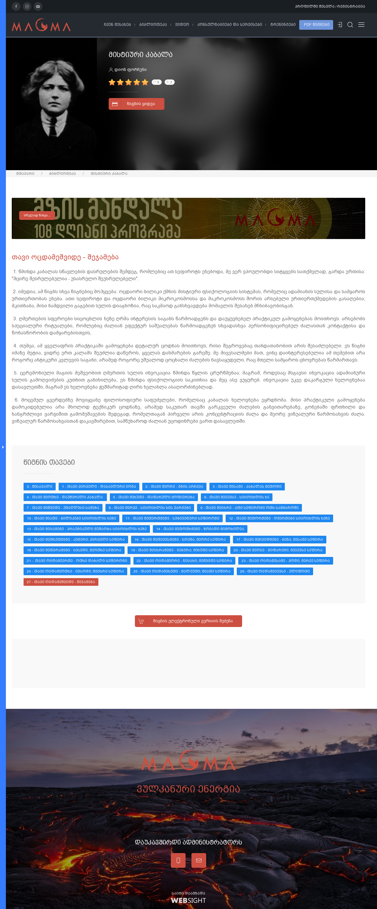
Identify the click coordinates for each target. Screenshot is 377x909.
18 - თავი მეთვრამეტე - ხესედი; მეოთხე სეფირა (74, 550)
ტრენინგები (283, 24)
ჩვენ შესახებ (117, 24)
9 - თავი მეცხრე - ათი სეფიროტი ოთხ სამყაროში (249, 508)
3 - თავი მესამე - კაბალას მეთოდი (247, 487)
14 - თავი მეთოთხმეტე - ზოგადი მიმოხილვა (200, 529)
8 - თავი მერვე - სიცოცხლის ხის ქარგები (150, 508)
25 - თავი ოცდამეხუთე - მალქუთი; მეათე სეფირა (182, 571)
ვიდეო (182, 24)
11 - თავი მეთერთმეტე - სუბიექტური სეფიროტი (172, 518)
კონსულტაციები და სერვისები (229, 24)
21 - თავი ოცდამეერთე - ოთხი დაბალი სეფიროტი (77, 561)
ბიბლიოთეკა (153, 24)
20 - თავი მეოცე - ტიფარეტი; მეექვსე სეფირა (278, 550)
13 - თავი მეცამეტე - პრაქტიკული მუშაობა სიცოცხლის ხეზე (87, 529)
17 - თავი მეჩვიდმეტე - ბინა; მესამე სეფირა (279, 540)
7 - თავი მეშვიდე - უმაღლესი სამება (63, 508)
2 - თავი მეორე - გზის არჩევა (174, 487)
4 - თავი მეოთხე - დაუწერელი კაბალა (65, 497)
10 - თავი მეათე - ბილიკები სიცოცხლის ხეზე (71, 518)
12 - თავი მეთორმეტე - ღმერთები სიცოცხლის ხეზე (279, 518)
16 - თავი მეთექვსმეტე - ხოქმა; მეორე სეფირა (180, 540)
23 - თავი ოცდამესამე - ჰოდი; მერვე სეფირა (286, 561)
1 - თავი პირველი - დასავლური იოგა (99, 487)
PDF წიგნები (317, 24)
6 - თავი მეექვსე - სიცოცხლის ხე (236, 497)
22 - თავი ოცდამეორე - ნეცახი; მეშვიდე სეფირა (184, 561)
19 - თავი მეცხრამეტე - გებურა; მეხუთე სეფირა (177, 550)
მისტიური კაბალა (109, 174)
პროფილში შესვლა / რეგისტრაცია (330, 6)
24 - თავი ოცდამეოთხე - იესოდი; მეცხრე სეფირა (75, 571)
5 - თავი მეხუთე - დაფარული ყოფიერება (154, 497)
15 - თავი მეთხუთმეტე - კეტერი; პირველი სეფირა (76, 540)
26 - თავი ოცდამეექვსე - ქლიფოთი (275, 571)
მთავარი (25, 174)
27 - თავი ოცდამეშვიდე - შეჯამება (61, 582)
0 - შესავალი (39, 487)
